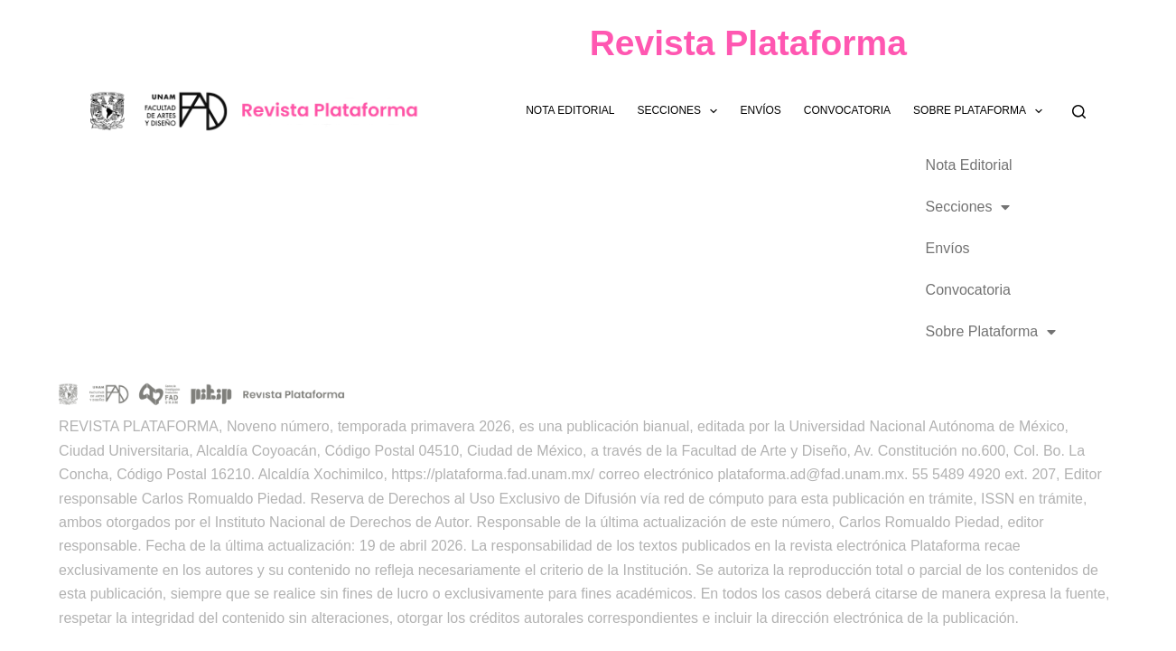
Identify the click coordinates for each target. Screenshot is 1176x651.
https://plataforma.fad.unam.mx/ (492, 474)
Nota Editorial (570, 110)
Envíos (760, 110)
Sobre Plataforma (981, 111)
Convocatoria (847, 110)
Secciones (680, 111)
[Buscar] (1079, 111)
